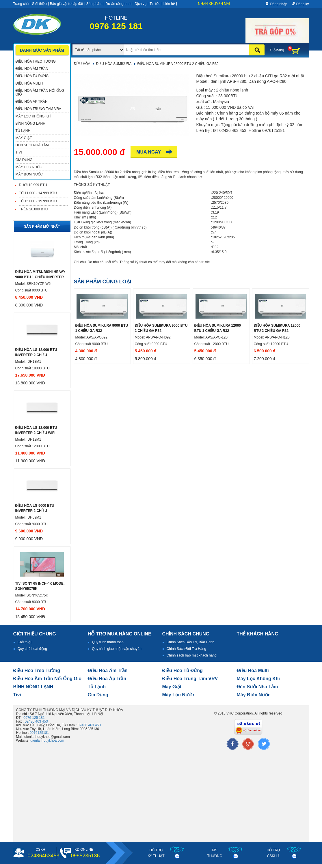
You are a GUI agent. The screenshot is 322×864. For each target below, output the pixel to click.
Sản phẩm (94, 3)
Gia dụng (98, 694)
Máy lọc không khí (258, 678)
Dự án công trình (118, 3)
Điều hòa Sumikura (114, 64)
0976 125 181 (33, 718)
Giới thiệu (39, 3)
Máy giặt (172, 686)
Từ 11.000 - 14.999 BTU (38, 193)
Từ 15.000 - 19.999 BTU (38, 201)
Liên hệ (169, 3)
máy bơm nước (254, 694)
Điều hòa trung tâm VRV (190, 678)
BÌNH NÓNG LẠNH (33, 686)
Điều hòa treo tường (36, 670)
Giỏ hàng (277, 50)
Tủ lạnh (97, 686)
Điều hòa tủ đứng (182, 670)
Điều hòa (82, 64)
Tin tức (155, 3)
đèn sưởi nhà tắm (257, 686)
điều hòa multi (253, 670)
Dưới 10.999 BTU (33, 185)
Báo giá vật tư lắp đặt (66, 3)
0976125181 (39, 733)
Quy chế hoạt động (32, 649)
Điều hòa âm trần (108, 670)
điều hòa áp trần (107, 678)
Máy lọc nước (178, 694)
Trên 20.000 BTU (33, 209)
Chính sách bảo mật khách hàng (192, 655)
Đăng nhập (278, 4)
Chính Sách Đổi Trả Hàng (186, 649)
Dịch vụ (140, 3)
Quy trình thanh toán (108, 642)
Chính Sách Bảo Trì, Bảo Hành (190, 642)
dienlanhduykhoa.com (47, 740)
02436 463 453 (36, 721)
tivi (17, 694)
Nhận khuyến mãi (214, 4)
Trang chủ (21, 3)
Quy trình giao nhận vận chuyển (117, 649)
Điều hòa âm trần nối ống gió (47, 678)
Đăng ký (302, 4)
